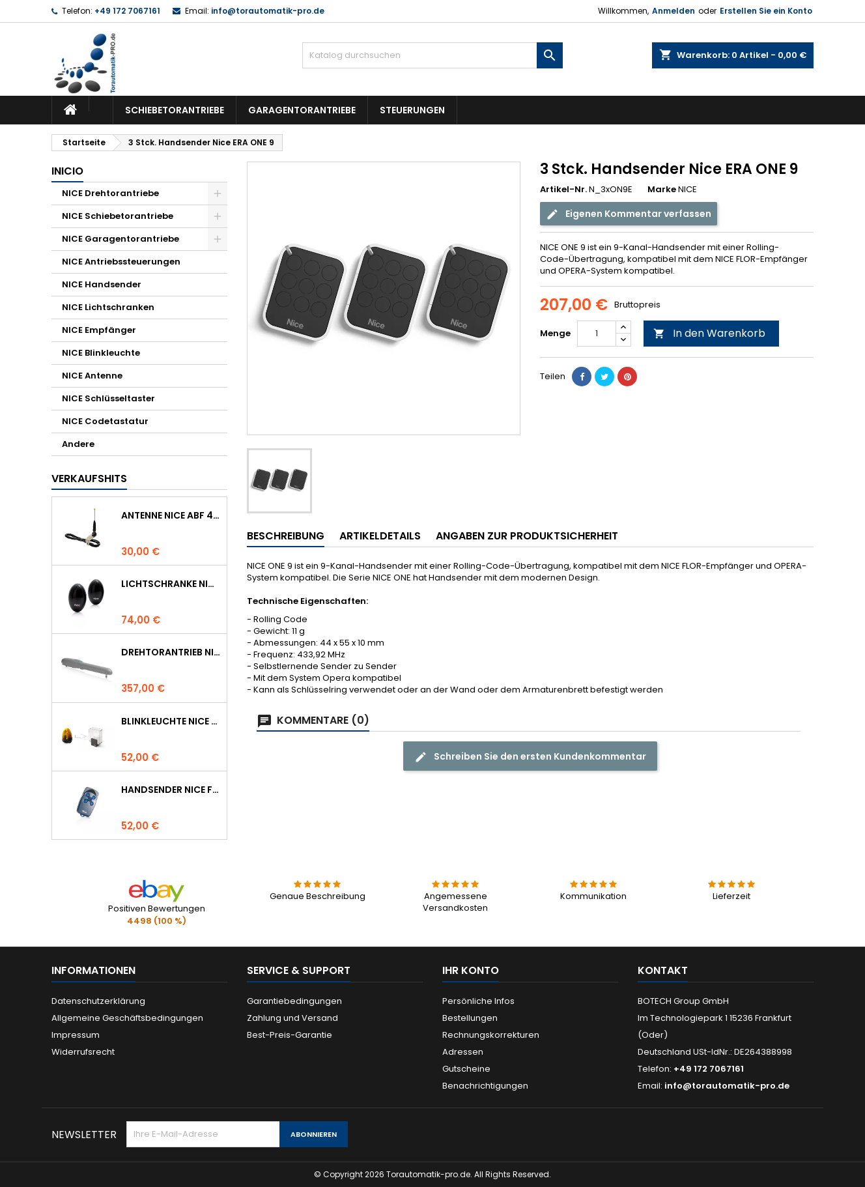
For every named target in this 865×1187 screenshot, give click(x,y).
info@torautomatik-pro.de (267, 10)
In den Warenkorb (709, 333)
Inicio (67, 171)
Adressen (462, 1052)
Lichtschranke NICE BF (171, 584)
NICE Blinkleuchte (101, 353)
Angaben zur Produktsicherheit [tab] (527, 535)
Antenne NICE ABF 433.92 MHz (171, 515)
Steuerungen (412, 110)
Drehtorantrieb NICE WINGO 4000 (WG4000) (171, 652)
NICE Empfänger (99, 330)
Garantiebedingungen (294, 1001)
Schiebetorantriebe (174, 110)
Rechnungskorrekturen (490, 1035)
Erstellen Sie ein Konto (766, 10)
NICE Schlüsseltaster (108, 398)
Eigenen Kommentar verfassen (628, 214)
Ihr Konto (470, 970)
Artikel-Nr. (563, 189)
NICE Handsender (101, 284)
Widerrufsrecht (83, 1052)
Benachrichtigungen (485, 1086)
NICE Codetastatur (105, 421)
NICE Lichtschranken (108, 307)
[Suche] (432, 55)
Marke (661, 189)
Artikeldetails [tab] (380, 535)
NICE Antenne (92, 375)
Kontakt (663, 970)
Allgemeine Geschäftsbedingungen (127, 1018)
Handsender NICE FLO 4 (171, 789)
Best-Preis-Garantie (289, 1035)
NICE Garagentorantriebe (120, 239)
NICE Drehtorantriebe (110, 193)
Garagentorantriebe (302, 110)
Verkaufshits (89, 478)
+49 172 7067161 (127, 10)
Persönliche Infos (478, 1001)
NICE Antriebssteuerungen (121, 261)
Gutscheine (466, 1069)
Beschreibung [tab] (285, 535)
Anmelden (673, 10)
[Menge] (596, 334)
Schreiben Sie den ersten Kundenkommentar (530, 757)
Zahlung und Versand (292, 1018)
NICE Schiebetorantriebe (117, 216)
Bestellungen (470, 1018)
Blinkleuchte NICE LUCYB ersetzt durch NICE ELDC (171, 721)
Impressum (75, 1035)
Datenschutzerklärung (98, 1001)
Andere (78, 444)
